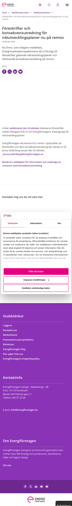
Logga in (9, 325)
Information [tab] (36, 223)
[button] (40, 5)
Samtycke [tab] (13, 223)
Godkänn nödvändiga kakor (36, 288)
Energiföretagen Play (15, 349)
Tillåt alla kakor (36, 271)
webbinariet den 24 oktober (24, 128)
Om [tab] (59, 223)
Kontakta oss (11, 330)
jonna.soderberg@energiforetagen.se (22, 154)
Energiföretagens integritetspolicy (22, 358)
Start (6, 12)
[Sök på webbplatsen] (49, 5)
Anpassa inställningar (36, 280)
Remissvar (10, 344)
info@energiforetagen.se (24, 409)
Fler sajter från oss (14, 354)
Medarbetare (11, 334)
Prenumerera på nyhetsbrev (19, 339)
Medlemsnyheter (44, 12)
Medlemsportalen (22, 12)
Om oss (8, 465)
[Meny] (68, 5)
